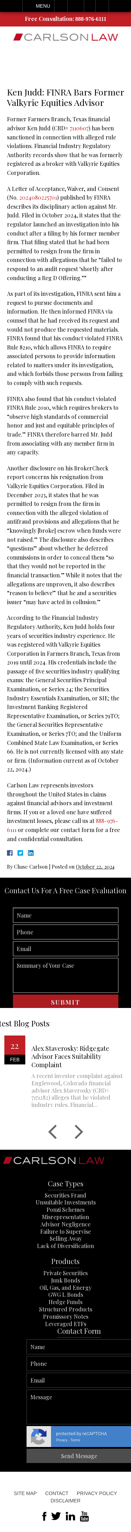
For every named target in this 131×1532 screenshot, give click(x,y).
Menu (43, 6)
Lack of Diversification (65, 1278)
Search (102, 6)
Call (60, 6)
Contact (56, 1493)
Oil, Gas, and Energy (65, 1320)
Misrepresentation (65, 1249)
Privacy (116, 1440)
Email (76, 6)
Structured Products (65, 1341)
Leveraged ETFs (65, 1356)
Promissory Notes (65, 1349)
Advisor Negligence (65, 1256)
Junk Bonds (65, 1312)
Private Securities (65, 1305)
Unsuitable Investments (66, 1235)
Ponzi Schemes (65, 1242)
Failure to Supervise (65, 1264)
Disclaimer (66, 1500)
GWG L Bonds (65, 1327)
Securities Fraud (65, 1227)
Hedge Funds (65, 1334)
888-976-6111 (91, 19)
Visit (89, 6)
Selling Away (66, 1271)
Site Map (25, 1493)
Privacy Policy (97, 1493)
